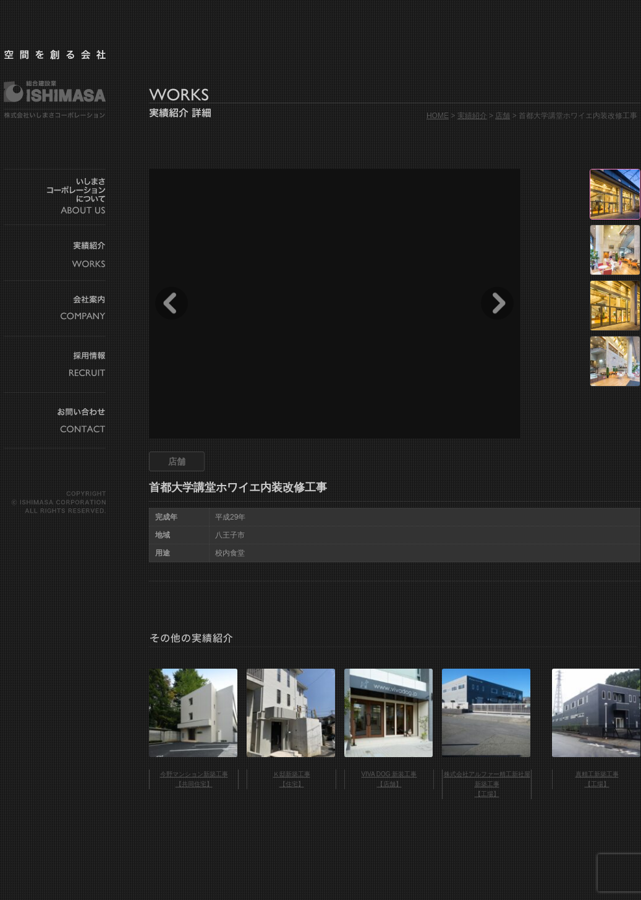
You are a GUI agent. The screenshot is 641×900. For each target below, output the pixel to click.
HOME (438, 115)
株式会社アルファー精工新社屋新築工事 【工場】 (487, 784)
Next (497, 303)
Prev (171, 303)
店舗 (502, 115)
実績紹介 (472, 115)
